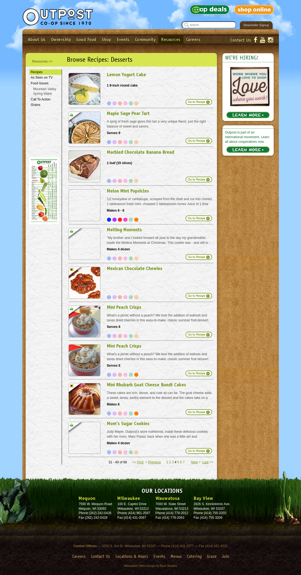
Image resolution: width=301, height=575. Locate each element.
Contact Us (240, 40)
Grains (35, 105)
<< (138, 462)
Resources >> (42, 61)
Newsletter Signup (256, 25)
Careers (193, 39)
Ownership (61, 39)
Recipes (37, 72)
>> (207, 462)
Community (145, 39)
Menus (176, 556)
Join (225, 556)
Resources (171, 39)
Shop (106, 39)
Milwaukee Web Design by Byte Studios (150, 565)
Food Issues (40, 83)
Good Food (86, 39)
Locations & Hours (131, 556)
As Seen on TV (42, 77)
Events (123, 39)
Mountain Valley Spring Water (44, 91)
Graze (212, 556)
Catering (194, 556)
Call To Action (41, 99)
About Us (37, 39)
